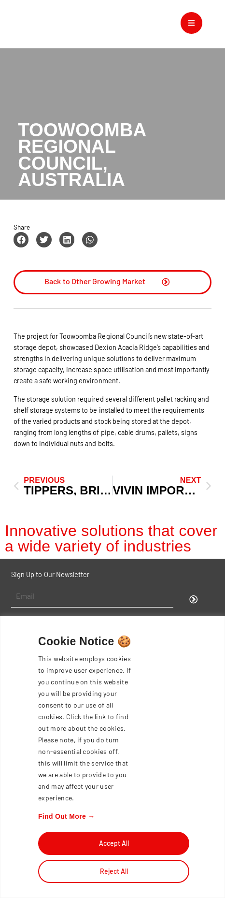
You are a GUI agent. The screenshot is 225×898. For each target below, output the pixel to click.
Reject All (114, 871)
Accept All (114, 843)
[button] (21, 239)
